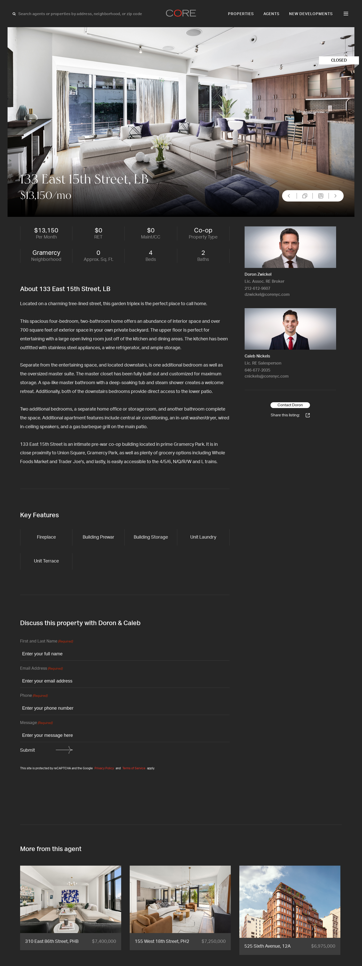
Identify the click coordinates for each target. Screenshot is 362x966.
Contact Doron (290, 405)
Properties (241, 14)
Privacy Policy (104, 768)
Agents (271, 14)
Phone (34, 696)
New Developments (311, 14)
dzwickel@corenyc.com (267, 295)
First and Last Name (46, 642)
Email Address (41, 669)
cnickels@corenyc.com (267, 376)
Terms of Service (133, 768)
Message (36, 723)
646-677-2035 (257, 370)
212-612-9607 (257, 289)
